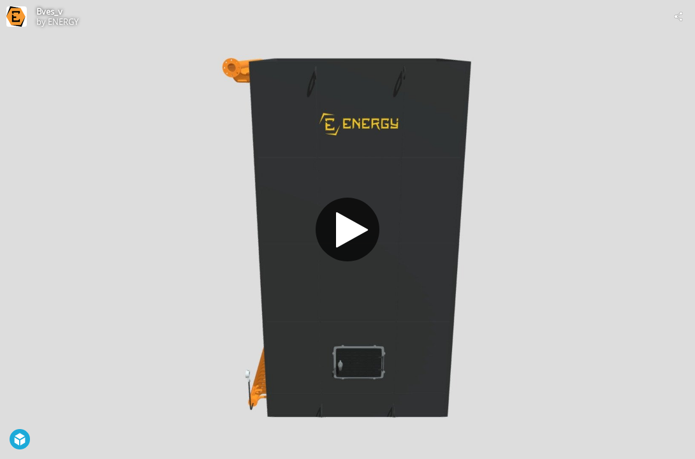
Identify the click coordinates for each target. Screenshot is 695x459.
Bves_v (49, 11)
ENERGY (63, 21)
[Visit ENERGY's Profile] (16, 16)
